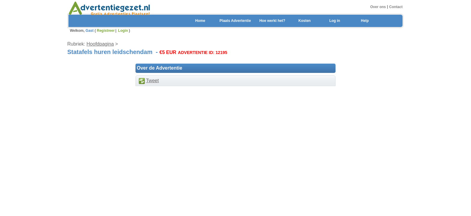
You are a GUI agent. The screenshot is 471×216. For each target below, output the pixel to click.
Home (200, 21)
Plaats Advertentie (235, 21)
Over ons (378, 6)
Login (123, 30)
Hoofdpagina (100, 43)
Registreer (105, 30)
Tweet (152, 80)
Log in (334, 21)
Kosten (304, 21)
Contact (396, 6)
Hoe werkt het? (272, 21)
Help (365, 21)
